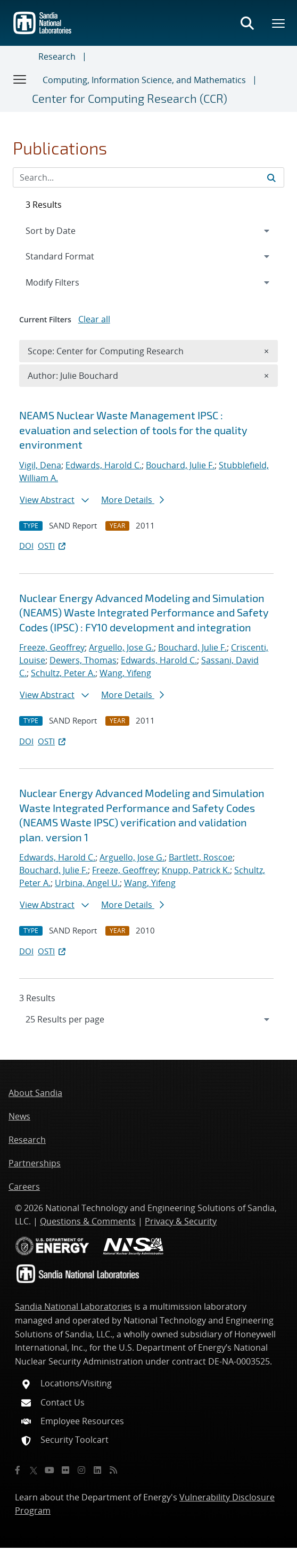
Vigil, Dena (40, 465)
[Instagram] (81, 1470)
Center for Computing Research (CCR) (129, 98)
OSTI (53, 545)
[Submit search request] (271, 177)
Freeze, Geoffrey (52, 647)
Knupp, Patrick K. (196, 870)
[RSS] (113, 1470)
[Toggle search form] (247, 23)
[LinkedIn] (97, 1470)
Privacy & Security (181, 1221)
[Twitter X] (34, 1470)
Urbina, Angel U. (87, 883)
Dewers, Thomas (83, 660)
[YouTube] (49, 1470)
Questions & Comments (88, 1221)
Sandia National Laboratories (73, 1306)
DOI (26, 545)
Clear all (94, 319)
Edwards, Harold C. (103, 465)
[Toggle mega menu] (279, 23)
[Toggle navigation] (20, 79)
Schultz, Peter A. (63, 673)
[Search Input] (148, 177)
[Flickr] (65, 1470)
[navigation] (148, 1019)
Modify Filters (66, 281)
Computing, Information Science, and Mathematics (144, 80)
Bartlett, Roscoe (201, 857)
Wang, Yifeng (125, 673)
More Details (132, 500)
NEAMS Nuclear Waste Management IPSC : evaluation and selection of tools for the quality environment (133, 430)
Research (57, 56)
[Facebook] (18, 1470)
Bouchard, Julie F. (180, 465)
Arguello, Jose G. (121, 647)
